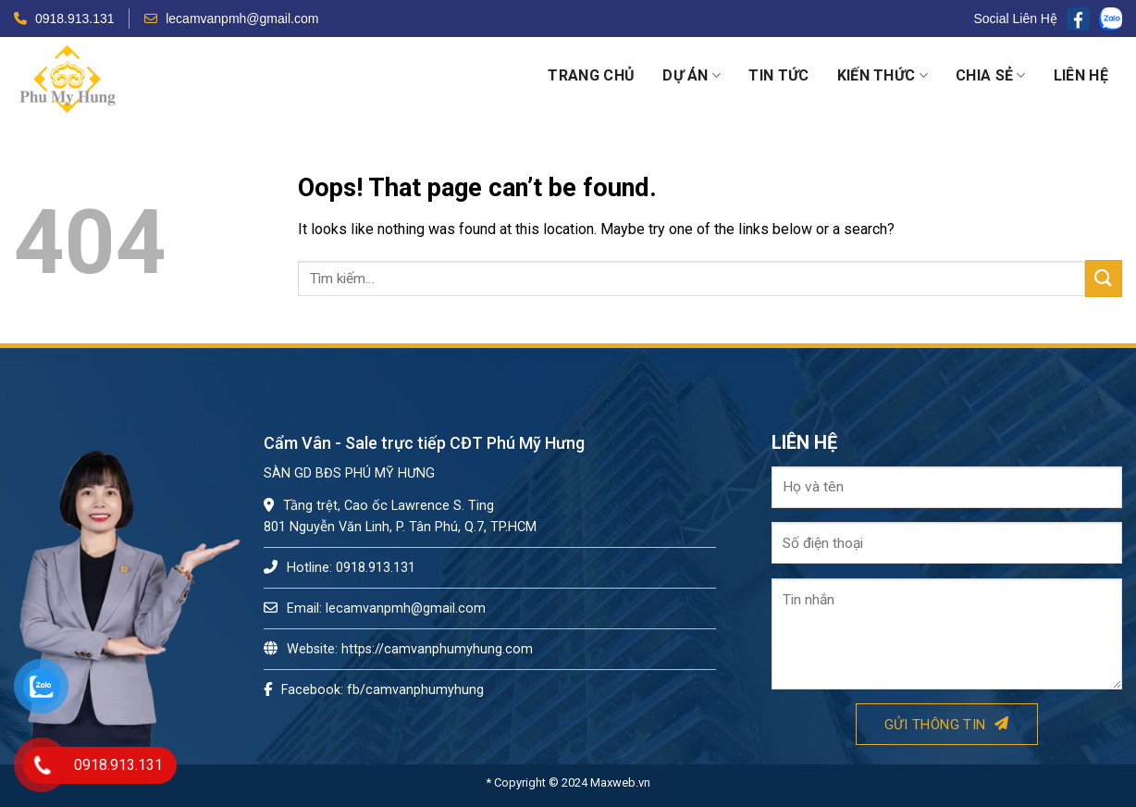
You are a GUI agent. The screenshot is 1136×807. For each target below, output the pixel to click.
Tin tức (778, 75)
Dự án (691, 76)
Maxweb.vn (620, 782)
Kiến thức (882, 76)
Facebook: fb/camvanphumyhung (374, 690)
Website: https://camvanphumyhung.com (398, 649)
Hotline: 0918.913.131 (339, 568)
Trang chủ (591, 75)
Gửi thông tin (946, 724)
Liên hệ (1081, 75)
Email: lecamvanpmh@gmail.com (375, 608)
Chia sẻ (991, 76)
